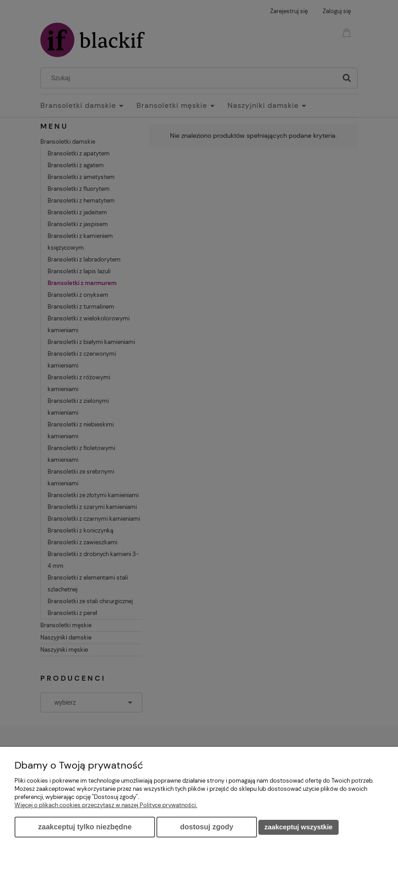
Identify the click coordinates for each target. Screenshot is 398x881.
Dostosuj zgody (206, 827)
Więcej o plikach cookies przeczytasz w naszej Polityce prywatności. (106, 805)
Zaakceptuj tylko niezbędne (84, 827)
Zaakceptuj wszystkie (298, 827)
